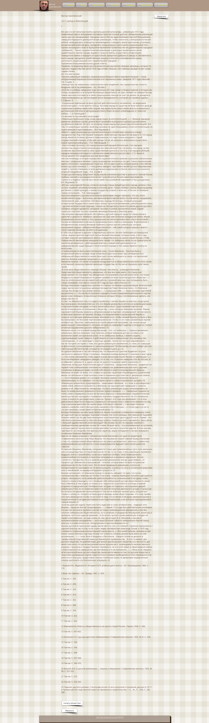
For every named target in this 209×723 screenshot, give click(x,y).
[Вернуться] (161, 16)
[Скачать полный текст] (72, 703)
